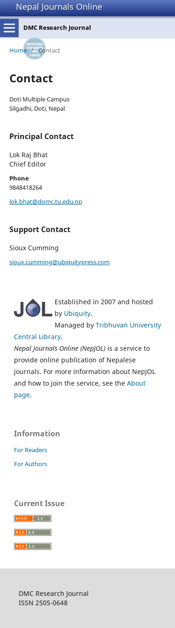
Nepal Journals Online (59, 6)
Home (18, 50)
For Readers (30, 450)
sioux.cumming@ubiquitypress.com (59, 262)
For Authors (30, 464)
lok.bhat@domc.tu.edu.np (45, 201)
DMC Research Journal (57, 27)
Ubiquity (77, 313)
